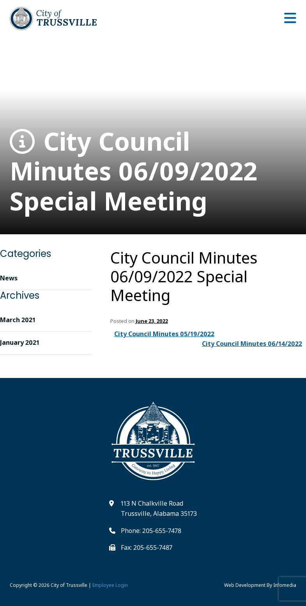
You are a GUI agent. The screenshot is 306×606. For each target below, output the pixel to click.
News (9, 278)
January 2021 (19, 342)
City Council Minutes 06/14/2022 (252, 343)
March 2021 (17, 319)
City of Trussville (69, 585)
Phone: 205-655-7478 (151, 530)
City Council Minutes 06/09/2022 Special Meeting (133, 171)
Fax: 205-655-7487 (146, 547)
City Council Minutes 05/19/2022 (164, 334)
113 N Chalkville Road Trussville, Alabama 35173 (159, 508)
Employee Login (110, 585)
